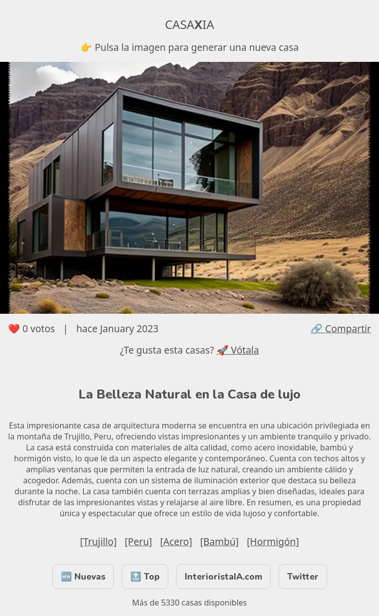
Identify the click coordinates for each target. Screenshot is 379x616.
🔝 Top (145, 577)
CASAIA (189, 24)
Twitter (303, 577)
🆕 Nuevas (83, 577)
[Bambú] (219, 541)
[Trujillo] (98, 541)
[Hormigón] (273, 541)
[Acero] (176, 541)
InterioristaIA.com (223, 577)
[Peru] (138, 541)
